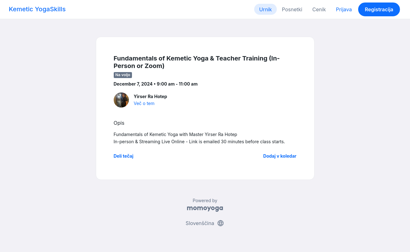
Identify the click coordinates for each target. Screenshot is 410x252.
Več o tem (144, 103)
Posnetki (292, 9)
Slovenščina (205, 223)
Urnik (265, 9)
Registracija (379, 9)
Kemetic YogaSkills (37, 9)
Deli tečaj (124, 156)
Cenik (319, 9)
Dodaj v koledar (280, 156)
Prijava (344, 9)
